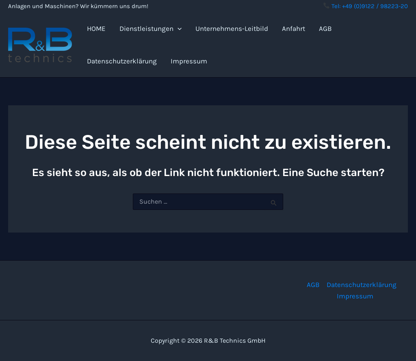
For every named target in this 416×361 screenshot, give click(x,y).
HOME (96, 28)
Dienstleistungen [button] (150, 28)
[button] (177, 28)
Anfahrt (293, 28)
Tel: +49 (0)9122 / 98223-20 (365, 6)
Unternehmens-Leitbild (231, 28)
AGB (325, 28)
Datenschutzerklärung (122, 61)
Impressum (189, 61)
